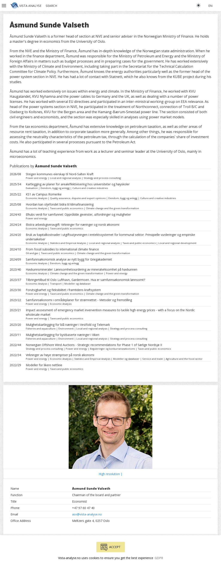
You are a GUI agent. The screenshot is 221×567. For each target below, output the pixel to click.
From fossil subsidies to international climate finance (62, 249)
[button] (4, 5)
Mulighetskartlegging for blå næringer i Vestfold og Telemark (68, 325)
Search (51, 6)
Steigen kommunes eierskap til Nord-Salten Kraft (60, 174)
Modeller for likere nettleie (44, 365)
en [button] (210, 6)
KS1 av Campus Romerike (44, 194)
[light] (198, 5)
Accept (111, 547)
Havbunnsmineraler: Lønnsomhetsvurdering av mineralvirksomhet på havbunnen (81, 269)
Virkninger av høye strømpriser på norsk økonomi (60, 355)
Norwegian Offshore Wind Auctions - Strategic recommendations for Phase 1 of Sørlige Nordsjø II (94, 345)
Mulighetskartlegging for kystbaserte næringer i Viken (62, 335)
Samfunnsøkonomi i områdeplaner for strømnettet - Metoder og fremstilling (79, 300)
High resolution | (110, 474)
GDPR (159, 558)
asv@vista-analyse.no (87, 514)
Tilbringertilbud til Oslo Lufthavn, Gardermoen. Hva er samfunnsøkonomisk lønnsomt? (85, 280)
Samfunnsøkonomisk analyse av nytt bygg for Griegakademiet (69, 259)
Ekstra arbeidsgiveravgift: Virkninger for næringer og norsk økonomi (72, 225)
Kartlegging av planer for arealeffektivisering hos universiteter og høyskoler (78, 184)
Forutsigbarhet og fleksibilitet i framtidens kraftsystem (63, 290)
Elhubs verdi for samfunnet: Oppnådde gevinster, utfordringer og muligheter (78, 214)
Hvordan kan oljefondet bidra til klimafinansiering (60, 204)
